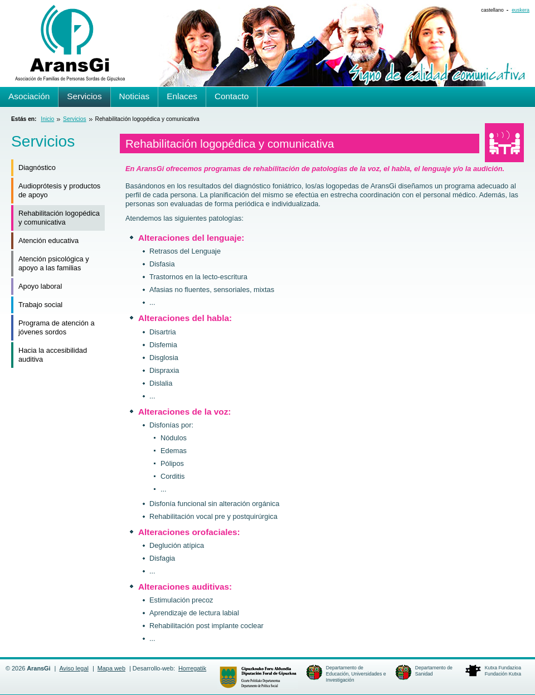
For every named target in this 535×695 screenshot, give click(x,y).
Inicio (47, 119)
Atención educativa (48, 240)
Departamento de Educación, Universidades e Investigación (356, 674)
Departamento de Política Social (257, 677)
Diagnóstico (37, 167)
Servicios (74, 119)
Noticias (134, 96)
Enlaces (182, 96)
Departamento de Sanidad (434, 671)
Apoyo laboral (40, 286)
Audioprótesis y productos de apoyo (59, 190)
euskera (520, 10)
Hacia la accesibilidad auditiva (52, 354)
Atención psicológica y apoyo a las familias (53, 263)
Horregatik (192, 668)
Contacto (232, 96)
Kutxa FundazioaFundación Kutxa (503, 671)
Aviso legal (73, 668)
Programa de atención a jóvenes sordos (56, 327)
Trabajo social (40, 304)
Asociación (29, 96)
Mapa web (111, 668)
